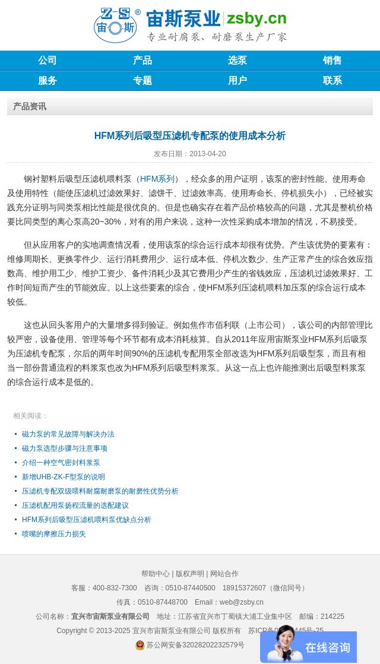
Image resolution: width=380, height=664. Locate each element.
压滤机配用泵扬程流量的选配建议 (75, 505)
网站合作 (224, 574)
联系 (332, 80)
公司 (47, 60)
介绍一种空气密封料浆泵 (61, 463)
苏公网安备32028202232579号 (196, 645)
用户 (237, 80)
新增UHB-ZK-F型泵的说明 (63, 477)
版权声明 (190, 574)
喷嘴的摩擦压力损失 (54, 534)
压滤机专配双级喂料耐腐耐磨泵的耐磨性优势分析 (100, 491)
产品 (142, 60)
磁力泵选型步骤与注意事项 (64, 448)
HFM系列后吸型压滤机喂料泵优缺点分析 (86, 520)
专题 (142, 80)
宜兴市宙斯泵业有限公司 (171, 631)
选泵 (237, 60)
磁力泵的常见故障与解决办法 (68, 434)
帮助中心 (155, 574)
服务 (47, 80)
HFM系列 (157, 179)
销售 (332, 60)
